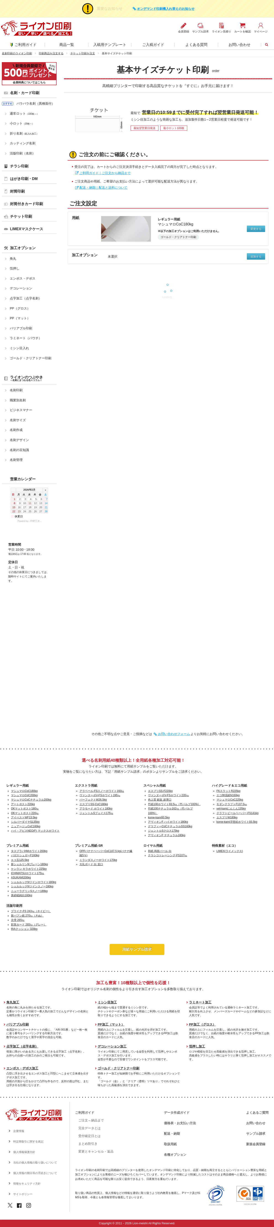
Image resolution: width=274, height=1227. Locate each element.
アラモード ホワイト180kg (95, 808)
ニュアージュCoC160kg (25, 826)
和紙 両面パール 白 (159, 851)
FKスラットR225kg (228, 791)
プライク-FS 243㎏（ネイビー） (31, 911)
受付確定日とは (89, 1136)
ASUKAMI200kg (21, 877)
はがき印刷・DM (24, 179)
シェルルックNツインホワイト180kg (33, 882)
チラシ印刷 (19, 166)
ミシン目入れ (19, 348)
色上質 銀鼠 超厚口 (159, 799)
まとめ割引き (87, 1143)
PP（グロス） (20, 308)
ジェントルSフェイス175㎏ (96, 813)
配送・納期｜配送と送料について (103, 187)
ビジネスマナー (21, 410)
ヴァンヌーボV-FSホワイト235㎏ (168, 795)
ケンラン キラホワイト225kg (29, 868)
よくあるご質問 (257, 1112)
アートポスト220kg (23, 804)
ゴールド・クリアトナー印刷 (30, 358)
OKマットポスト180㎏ (25, 808)
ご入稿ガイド (153, 45)
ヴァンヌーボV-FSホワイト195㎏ (99, 795)
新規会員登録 (255, 1144)
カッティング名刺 (22, 143)
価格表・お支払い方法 (180, 1123)
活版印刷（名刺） (22, 153)
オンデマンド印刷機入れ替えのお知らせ (166, 9)
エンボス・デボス (22, 278)
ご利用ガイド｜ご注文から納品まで (105, 173)
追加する (255, 256)
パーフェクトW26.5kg (93, 799)
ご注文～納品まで (91, 1120)
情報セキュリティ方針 (27, 1183)
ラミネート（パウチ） (26, 338)
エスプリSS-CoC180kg (93, 804)
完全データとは (89, 1128)
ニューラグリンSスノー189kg (29, 891)
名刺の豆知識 (19, 450)
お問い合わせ (239, 45)
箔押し (14, 268)
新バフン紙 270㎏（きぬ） (27, 915)
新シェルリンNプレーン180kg (29, 864)
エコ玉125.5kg (20, 860)
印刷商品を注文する (51, 53)
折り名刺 (24, 133)
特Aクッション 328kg (24, 929)
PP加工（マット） (111, 1024)
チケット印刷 (21, 216)
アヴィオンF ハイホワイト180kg (168, 821)
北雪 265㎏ (17, 920)
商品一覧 (66, 45)
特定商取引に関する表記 (28, 1141)
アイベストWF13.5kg (24, 817)
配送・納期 (172, 1133)
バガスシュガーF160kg (25, 855)
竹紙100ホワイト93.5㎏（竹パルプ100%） (174, 804)
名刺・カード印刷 (24, 93)
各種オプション (175, 1154)
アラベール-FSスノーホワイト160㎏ (101, 791)
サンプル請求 (255, 1133)
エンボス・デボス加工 (22, 1068)
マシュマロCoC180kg (24, 791)
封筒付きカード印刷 (26, 204)
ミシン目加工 (107, 1002)
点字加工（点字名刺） (26, 298)
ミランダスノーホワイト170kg (98, 860)
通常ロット (24, 113)
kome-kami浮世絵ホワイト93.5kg (236, 821)
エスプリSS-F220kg (160, 791)
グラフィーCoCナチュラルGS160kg (170, 826)
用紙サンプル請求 (137, 949)
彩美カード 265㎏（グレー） (28, 924)
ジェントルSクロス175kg (163, 830)
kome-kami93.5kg (159, 817)
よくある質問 (196, 45)
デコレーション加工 (112, 1046)
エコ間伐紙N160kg (228, 795)
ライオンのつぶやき (26, 378)
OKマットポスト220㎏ (25, 813)
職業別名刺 (18, 400)
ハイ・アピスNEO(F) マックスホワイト (35, 830)
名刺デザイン (19, 440)
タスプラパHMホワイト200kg (29, 851)
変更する (255, 228)
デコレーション (21, 288)
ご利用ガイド (24, 45)
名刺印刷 (16, 390)
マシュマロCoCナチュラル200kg (31, 799)
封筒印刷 (17, 191)
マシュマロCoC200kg (24, 795)
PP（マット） (20, 318)
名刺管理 (16, 460)
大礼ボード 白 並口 (91, 864)
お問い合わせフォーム (174, 734)
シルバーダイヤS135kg (25, 821)
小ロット (22, 123)
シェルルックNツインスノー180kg (32, 886)
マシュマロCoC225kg (229, 799)
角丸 (13, 258)
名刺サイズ (18, 420)
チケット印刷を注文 (82, 53)
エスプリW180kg (226, 817)
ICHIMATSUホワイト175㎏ (27, 873)
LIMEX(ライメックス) (229, 851)
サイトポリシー (22, 1194)
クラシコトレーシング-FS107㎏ (167, 855)
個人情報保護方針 (24, 1152)
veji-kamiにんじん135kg (231, 808)
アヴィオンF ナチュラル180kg (166, 835)
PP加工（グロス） (202, 1024)
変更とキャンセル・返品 (95, 1151)
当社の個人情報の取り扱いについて (35, 1162)
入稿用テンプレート (109, 45)
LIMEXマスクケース (26, 229)
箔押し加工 (197, 1046)
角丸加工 (12, 1002)
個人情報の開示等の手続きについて (35, 1173)
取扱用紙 (170, 1144)
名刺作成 (16, 430)
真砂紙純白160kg (21, 895)
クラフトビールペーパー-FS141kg (237, 813)
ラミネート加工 (200, 1002)
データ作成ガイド (177, 1112)
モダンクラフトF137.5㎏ (231, 804)
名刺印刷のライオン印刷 (17, 53)
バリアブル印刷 (21, 328)
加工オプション (23, 248)
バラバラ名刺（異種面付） (35, 103)
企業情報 (18, 1131)
